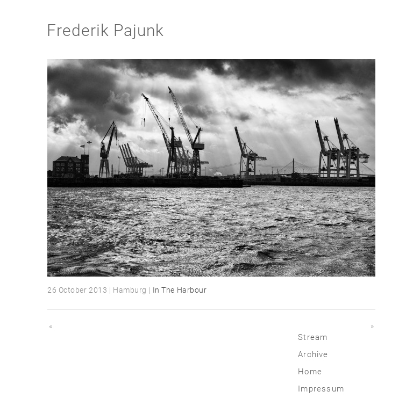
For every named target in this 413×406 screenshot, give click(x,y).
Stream (312, 337)
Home (310, 371)
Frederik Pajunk (105, 30)
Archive (313, 354)
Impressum (321, 389)
